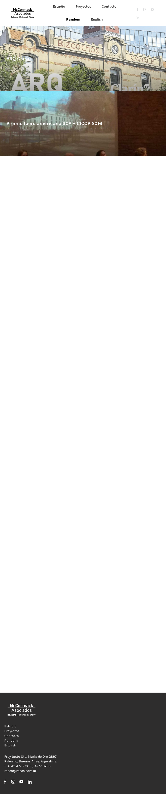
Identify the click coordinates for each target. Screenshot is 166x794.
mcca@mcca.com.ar (20, 771)
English (10, 745)
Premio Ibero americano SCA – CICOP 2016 (54, 123)
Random (11, 740)
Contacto (11, 736)
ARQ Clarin (18, 58)
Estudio (10, 726)
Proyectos (11, 731)
